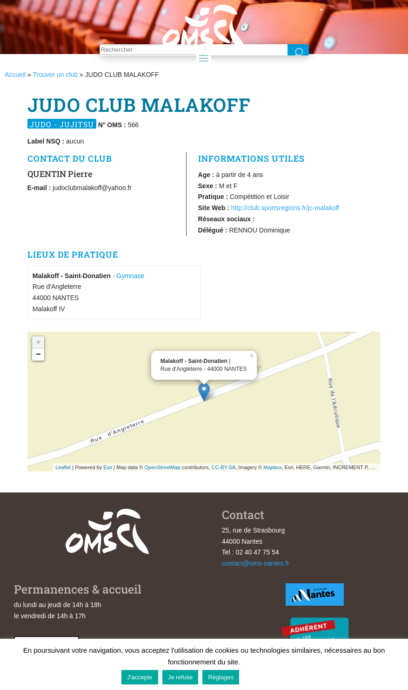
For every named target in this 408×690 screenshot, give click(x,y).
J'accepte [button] (140, 677)
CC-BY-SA (224, 467)
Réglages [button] (221, 677)
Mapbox (272, 467)
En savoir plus (265, 677)
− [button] (38, 354)
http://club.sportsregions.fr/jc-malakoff (285, 208)
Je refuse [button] (180, 677)
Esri (107, 467)
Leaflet (63, 467)
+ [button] (38, 342)
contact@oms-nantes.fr (255, 563)
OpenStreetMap (162, 467)
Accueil (15, 74)
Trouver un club (55, 74)
